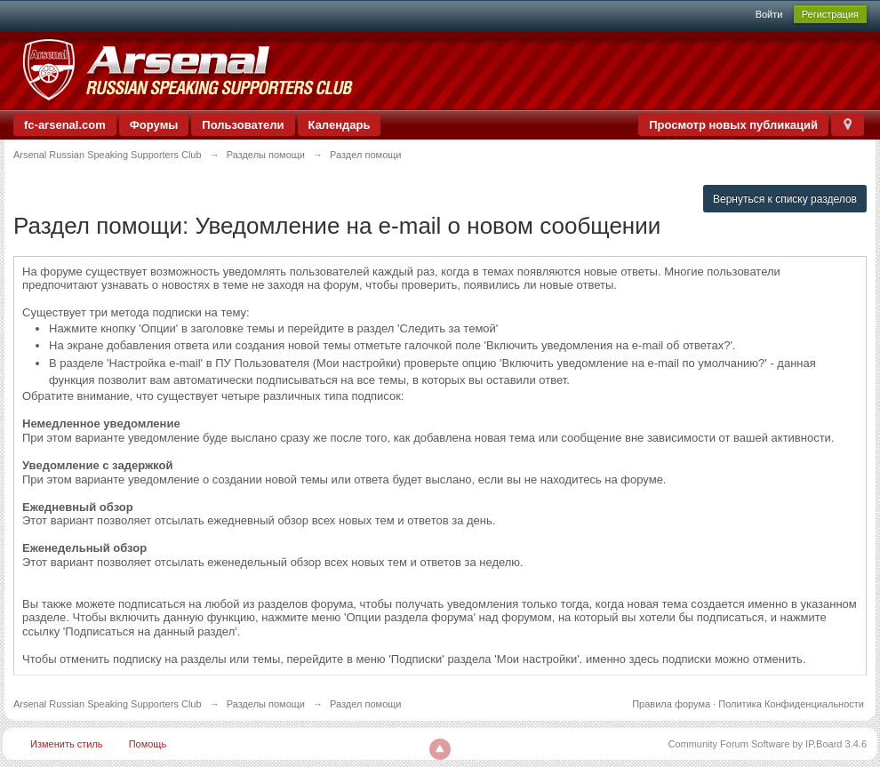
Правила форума (671, 704)
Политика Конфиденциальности (791, 704)
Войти (769, 14)
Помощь (148, 744)
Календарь (339, 125)
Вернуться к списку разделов (785, 199)
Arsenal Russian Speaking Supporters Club (107, 704)
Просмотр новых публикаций (733, 125)
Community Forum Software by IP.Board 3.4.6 (767, 744)
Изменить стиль (66, 744)
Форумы (154, 125)
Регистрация (830, 14)
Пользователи (243, 125)
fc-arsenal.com (65, 125)
